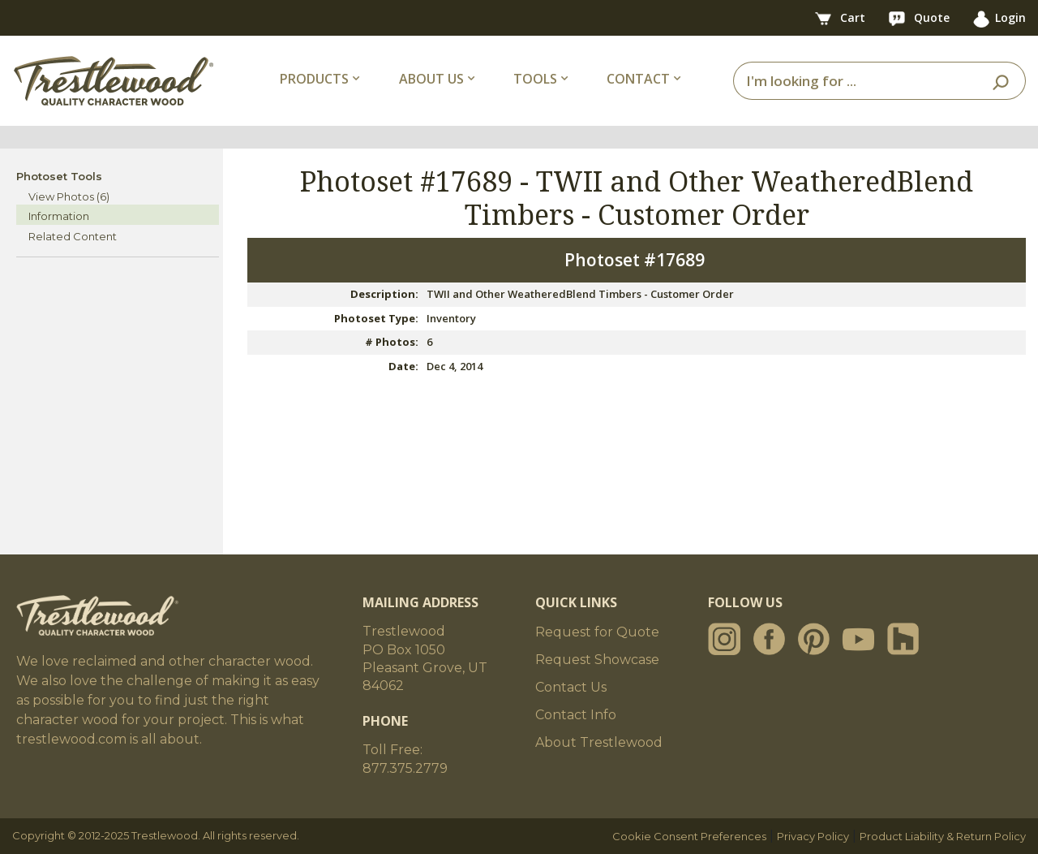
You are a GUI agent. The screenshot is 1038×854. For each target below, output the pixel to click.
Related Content (72, 236)
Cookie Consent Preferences (689, 836)
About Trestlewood (599, 742)
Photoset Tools (59, 176)
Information (58, 215)
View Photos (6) (68, 196)
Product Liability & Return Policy (943, 836)
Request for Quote (597, 632)
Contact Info (575, 714)
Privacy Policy (813, 836)
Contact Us (571, 687)
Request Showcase (597, 659)
